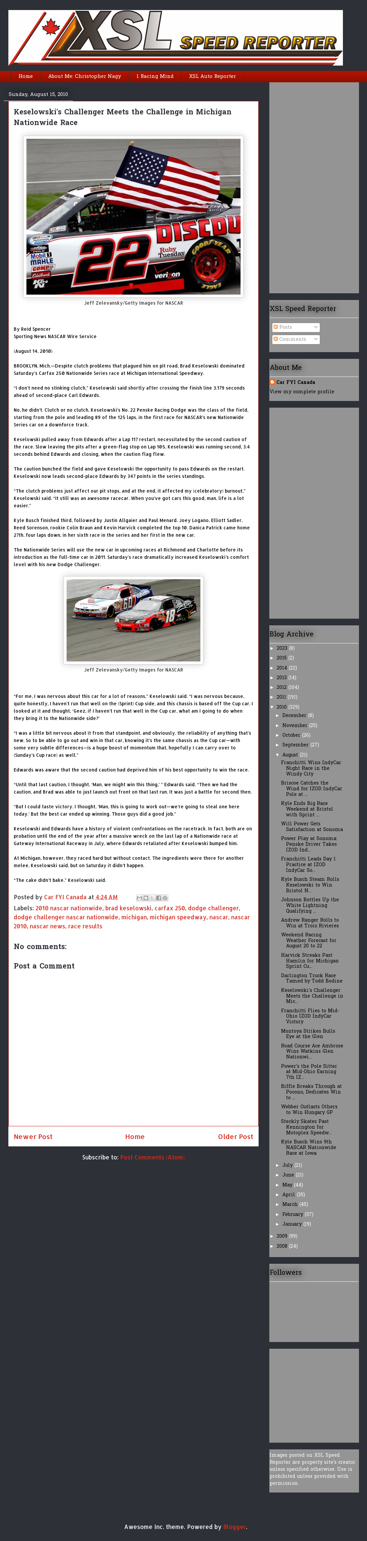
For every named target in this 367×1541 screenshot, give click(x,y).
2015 (282, 658)
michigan (134, 917)
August (291, 755)
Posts (283, 327)
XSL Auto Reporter (212, 76)
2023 (283, 648)
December (295, 715)
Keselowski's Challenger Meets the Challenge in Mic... (312, 996)
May (288, 1185)
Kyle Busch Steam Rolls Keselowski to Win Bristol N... (310, 885)
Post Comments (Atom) (152, 1157)
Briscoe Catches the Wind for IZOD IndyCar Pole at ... (311, 789)
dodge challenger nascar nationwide (66, 917)
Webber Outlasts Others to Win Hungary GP (309, 1110)
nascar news (47, 926)
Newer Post (33, 1136)
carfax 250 (170, 908)
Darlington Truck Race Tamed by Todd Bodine (312, 978)
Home (25, 76)
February (293, 1214)
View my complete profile (302, 392)
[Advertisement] (296, 185)
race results (85, 926)
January (292, 1224)
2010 (282, 707)
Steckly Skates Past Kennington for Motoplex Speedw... (306, 1127)
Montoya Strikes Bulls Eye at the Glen (308, 1034)
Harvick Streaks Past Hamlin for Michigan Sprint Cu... (310, 961)
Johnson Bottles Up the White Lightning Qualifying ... (310, 906)
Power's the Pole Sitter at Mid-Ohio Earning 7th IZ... (309, 1072)
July (288, 1165)
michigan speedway (178, 917)
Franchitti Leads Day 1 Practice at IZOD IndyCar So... (308, 865)
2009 (283, 1236)
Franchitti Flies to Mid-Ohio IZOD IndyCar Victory (310, 1017)
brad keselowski (128, 908)
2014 (283, 668)
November (295, 725)
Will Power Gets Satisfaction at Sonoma (312, 827)
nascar (218, 917)
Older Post (235, 1136)
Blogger (234, 1526)
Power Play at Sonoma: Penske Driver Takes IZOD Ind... (309, 844)
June (289, 1175)
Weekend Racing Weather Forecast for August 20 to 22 (309, 941)
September (296, 745)
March (290, 1204)
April (289, 1195)
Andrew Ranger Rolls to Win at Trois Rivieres (310, 923)
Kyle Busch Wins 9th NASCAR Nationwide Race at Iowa (308, 1148)
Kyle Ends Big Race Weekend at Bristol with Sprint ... (307, 809)
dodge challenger (213, 908)
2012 (282, 687)
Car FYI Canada (66, 897)
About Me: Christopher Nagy (84, 76)
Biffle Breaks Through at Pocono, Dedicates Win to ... (311, 1092)
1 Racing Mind (155, 76)
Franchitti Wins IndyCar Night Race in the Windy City (311, 768)
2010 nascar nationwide (68, 908)
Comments (290, 339)
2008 (283, 1246)
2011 (282, 697)
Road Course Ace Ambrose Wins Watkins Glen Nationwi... (312, 1052)
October (292, 735)
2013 (282, 678)
